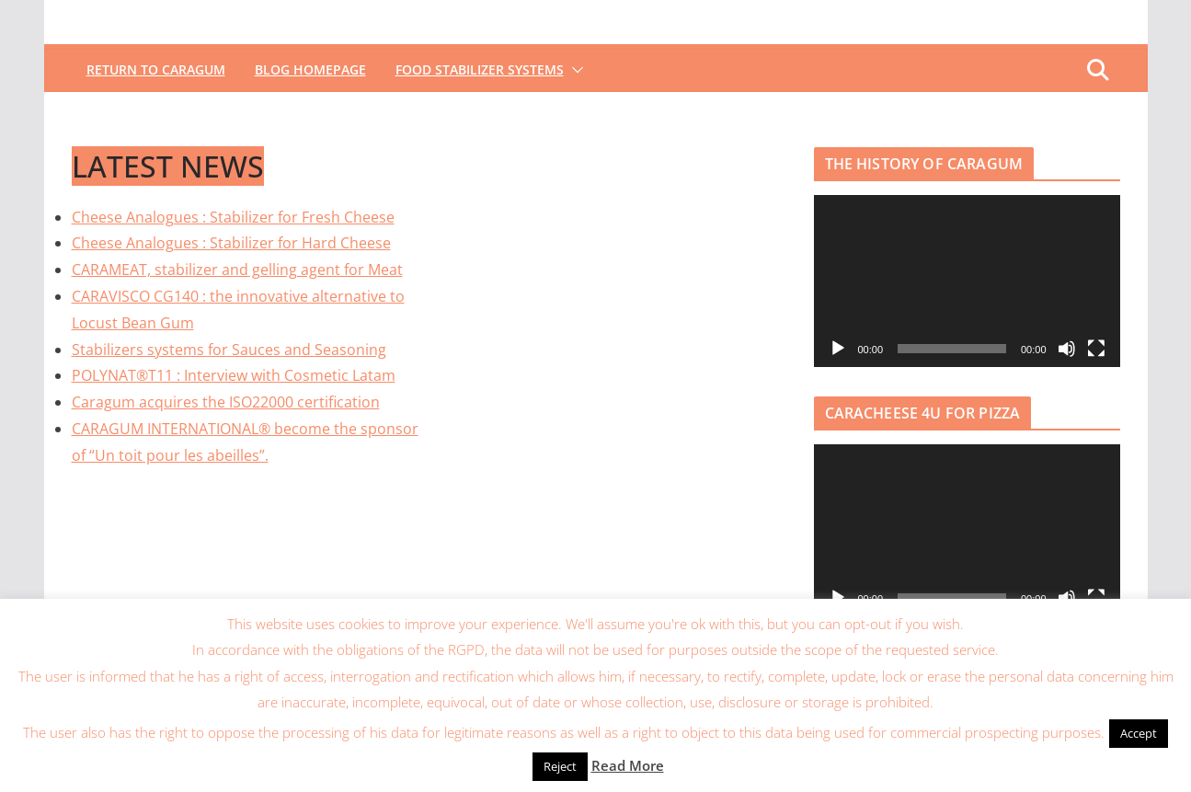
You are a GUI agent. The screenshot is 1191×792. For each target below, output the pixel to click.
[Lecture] (838, 348)
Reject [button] (560, 766)
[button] (574, 70)
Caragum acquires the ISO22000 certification (226, 402)
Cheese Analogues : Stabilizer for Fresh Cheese (233, 217)
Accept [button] (1138, 733)
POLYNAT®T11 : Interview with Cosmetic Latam (233, 375)
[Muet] (1067, 348)
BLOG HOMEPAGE (310, 69)
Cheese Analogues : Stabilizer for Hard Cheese (231, 243)
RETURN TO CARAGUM (155, 69)
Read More (627, 765)
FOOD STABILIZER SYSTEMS (479, 69)
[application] (967, 281)
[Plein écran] (1096, 348)
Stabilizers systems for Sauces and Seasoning (229, 349)
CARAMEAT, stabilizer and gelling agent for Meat (237, 269)
